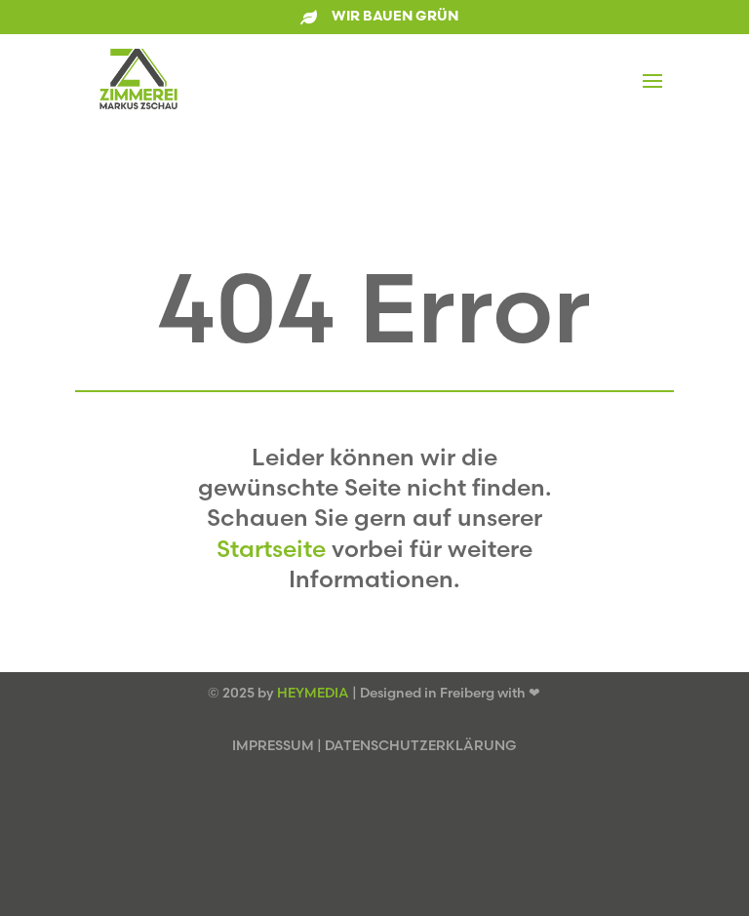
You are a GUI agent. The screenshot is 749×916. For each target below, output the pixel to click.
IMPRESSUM (273, 745)
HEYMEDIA (313, 692)
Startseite (271, 549)
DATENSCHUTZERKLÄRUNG (421, 745)
